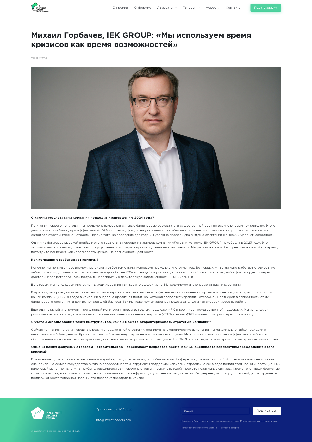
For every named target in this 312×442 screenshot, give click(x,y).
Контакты (233, 7)
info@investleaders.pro (113, 420)
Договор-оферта (230, 428)
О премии (120, 7)
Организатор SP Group (114, 409)
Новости (213, 7)
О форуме (142, 7)
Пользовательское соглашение (199, 428)
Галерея (191, 7)
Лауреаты (167, 7)
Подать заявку (265, 7)
